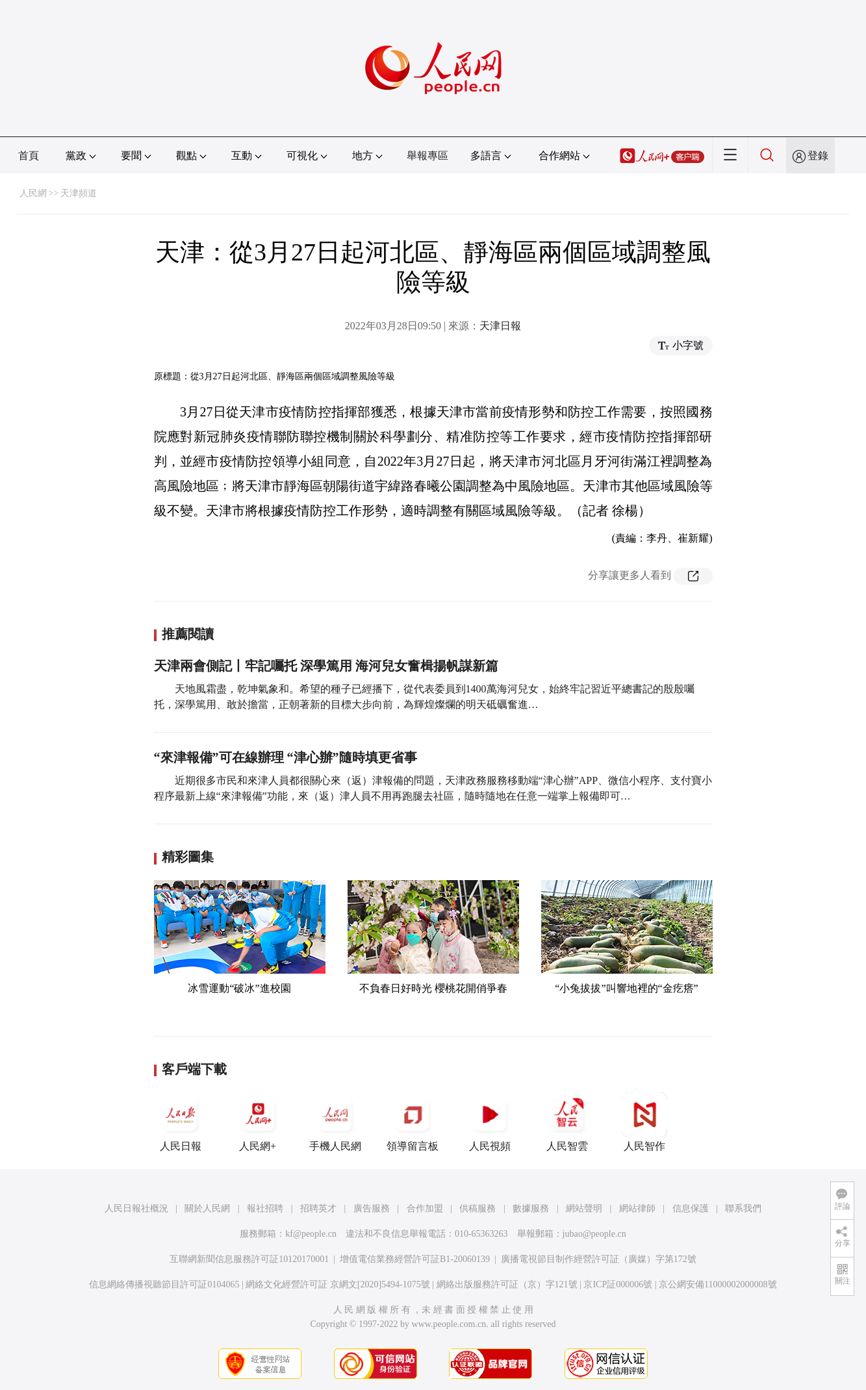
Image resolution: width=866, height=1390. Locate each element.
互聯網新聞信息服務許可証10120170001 (249, 1259)
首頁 (28, 155)
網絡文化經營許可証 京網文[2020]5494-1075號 (338, 1284)
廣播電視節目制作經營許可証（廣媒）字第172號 (598, 1259)
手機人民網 (335, 1122)
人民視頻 (490, 1122)
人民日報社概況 (136, 1208)
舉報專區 (427, 155)
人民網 (33, 193)
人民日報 (180, 1122)
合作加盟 (425, 1208)
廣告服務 (371, 1208)
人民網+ (258, 1122)
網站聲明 (584, 1208)
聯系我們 (743, 1208)
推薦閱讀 (188, 634)
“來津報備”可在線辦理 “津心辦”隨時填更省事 (285, 757)
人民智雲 (567, 1122)
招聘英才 (318, 1208)
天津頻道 (78, 193)
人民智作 (644, 1122)
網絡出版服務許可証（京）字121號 (507, 1284)
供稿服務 (477, 1208)
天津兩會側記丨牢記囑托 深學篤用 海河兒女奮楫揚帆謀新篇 (326, 666)
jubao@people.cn (594, 1234)
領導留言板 (413, 1122)
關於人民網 (207, 1208)
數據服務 (531, 1208)
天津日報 (500, 325)
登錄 (818, 155)
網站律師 (637, 1208)
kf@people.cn (311, 1234)
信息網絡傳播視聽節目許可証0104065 (164, 1284)
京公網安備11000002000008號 (717, 1284)
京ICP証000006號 (617, 1284)
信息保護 (690, 1208)
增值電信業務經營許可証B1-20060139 (415, 1259)
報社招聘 (265, 1208)
